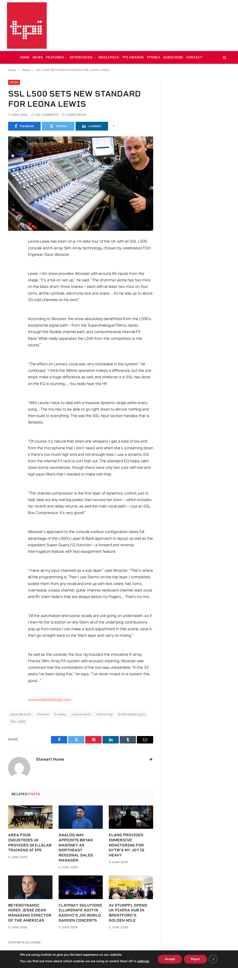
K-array (60, 714)
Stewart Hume (50, 759)
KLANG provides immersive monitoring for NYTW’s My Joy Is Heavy (126, 845)
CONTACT (194, 57)
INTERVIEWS (81, 57)
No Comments (45, 114)
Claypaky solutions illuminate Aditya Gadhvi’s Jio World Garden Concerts (80, 913)
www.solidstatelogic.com (49, 700)
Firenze (43, 714)
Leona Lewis (81, 714)
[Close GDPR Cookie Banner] (213, 959)
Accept (170, 959)
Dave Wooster (21, 714)
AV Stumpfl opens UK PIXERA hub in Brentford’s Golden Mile (128, 913)
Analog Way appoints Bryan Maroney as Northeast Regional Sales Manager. (76, 847)
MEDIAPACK (108, 57)
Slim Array (104, 714)
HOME (25, 57)
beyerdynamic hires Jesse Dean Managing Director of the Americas (29, 913)
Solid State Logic (131, 714)
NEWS (38, 57)
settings (143, 961)
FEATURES (55, 57)
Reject (195, 959)
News (14, 82)
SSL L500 (17, 721)
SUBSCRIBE (173, 57)
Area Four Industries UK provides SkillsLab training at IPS (29, 842)
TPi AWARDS (133, 57)
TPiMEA (153, 57)
